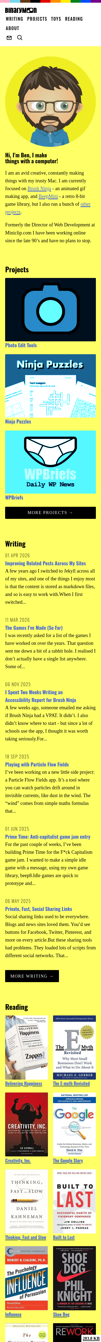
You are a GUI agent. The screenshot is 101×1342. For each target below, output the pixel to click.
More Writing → (32, 976)
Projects (37, 19)
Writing (14, 19)
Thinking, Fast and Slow (25, 1237)
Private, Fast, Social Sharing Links (38, 908)
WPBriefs (14, 497)
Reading (74, 19)
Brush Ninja (39, 188)
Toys (56, 19)
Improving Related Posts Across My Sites (45, 563)
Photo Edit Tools (21, 345)
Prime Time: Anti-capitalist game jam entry (47, 836)
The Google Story (68, 1160)
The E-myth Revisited (71, 1083)
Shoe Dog (61, 1314)
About (12, 28)
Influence (13, 1314)
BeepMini (48, 196)
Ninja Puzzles (18, 421)
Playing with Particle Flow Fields (37, 764)
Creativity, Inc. (18, 1160)
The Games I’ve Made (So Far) (33, 627)
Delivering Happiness (23, 1083)
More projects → (50, 512)
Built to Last (64, 1237)
